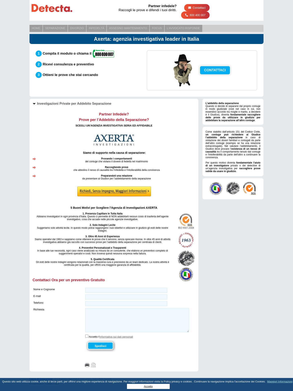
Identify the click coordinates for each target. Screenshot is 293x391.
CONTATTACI (215, 70)
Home (36, 28)
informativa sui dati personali (116, 336)
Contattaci (197, 7)
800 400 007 (195, 15)
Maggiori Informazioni (279, 381)
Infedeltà (96, 28)
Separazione (55, 28)
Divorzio (77, 28)
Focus (157, 28)
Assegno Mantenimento (128, 28)
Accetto (148, 386)
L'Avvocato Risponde (183, 28)
